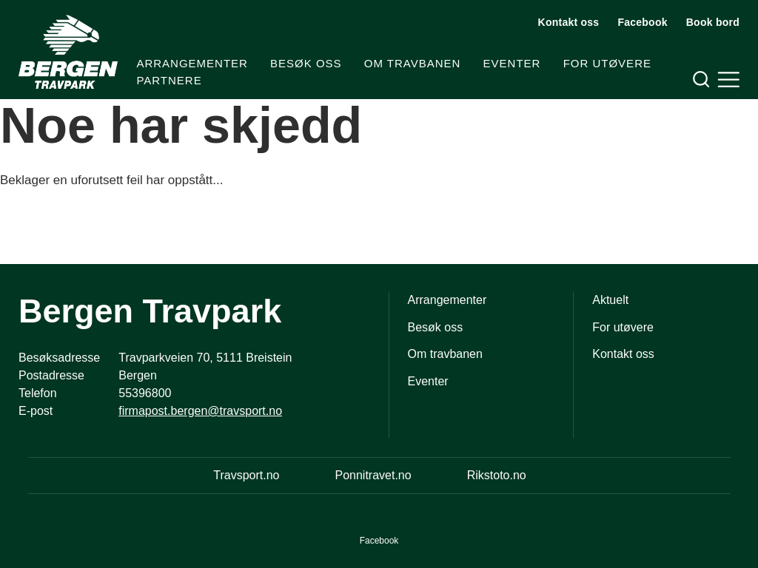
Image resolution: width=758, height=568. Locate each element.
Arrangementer (192, 63)
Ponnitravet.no (373, 475)
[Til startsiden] (68, 52)
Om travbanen (412, 63)
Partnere (168, 80)
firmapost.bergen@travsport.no (200, 411)
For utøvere (607, 63)
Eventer (512, 63)
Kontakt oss (569, 22)
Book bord (712, 22)
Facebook (642, 22)
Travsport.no (246, 475)
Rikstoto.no (496, 475)
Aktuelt (610, 300)
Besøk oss (306, 63)
